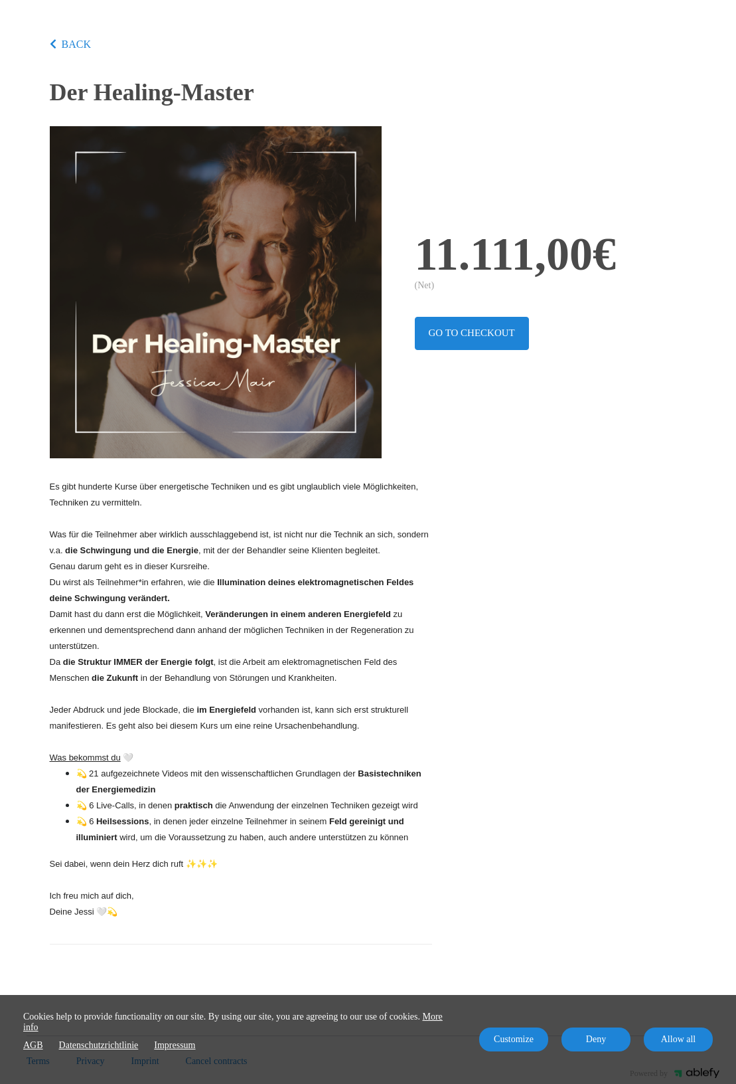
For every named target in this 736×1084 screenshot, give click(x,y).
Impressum (174, 1045)
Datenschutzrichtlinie (99, 1045)
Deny (596, 1039)
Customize (514, 1039)
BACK (70, 44)
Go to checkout (472, 332)
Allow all (678, 1039)
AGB (33, 1045)
